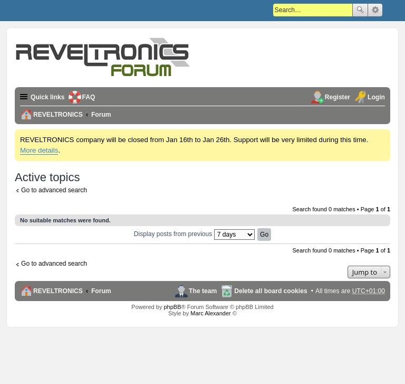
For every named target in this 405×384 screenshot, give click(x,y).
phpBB (172, 307)
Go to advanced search (54, 190)
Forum (101, 291)
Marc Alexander (210, 313)
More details (39, 150)
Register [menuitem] (337, 97)
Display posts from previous (194, 234)
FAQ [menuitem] (88, 97)
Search (360, 10)
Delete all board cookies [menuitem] (270, 291)
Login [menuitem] (376, 97)
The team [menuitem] (203, 291)
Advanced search (375, 10)
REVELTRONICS (58, 291)
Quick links (48, 97)
